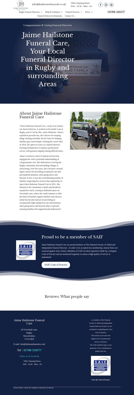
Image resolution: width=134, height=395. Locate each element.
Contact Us (69, 16)
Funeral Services (73, 12)
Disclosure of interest (46, 388)
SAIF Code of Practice (55, 264)
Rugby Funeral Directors (29, 12)
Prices (87, 12)
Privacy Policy (18, 388)
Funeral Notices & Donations (49, 16)
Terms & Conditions (31, 388)
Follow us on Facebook (29, 356)
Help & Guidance (52, 12)
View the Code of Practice (101, 380)
